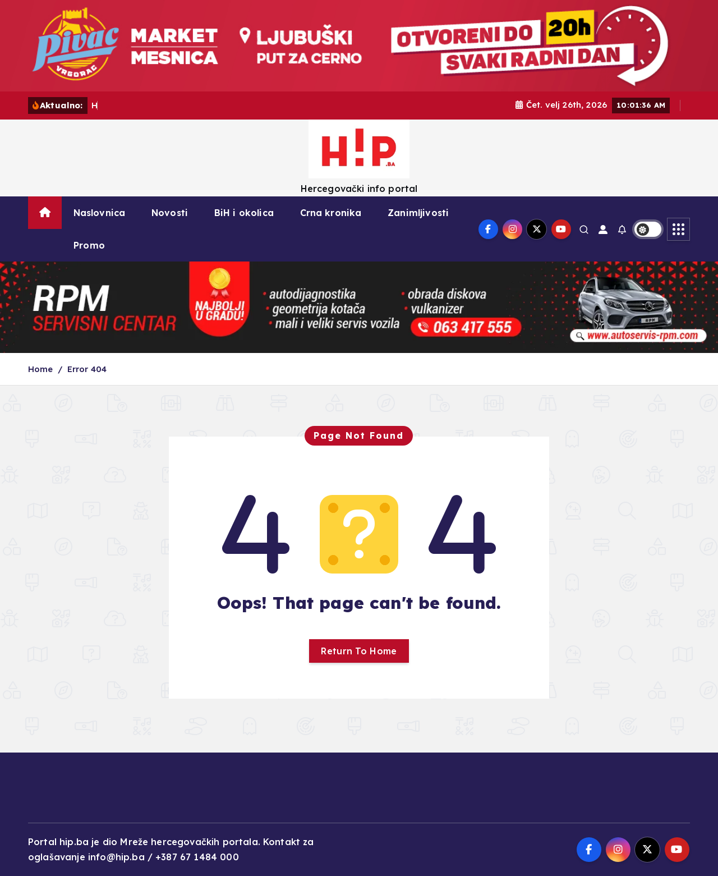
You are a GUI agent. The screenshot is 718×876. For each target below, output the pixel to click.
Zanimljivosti (418, 212)
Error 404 (87, 369)
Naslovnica (99, 212)
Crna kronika (331, 212)
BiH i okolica (244, 212)
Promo (89, 245)
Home (40, 369)
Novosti (169, 212)
